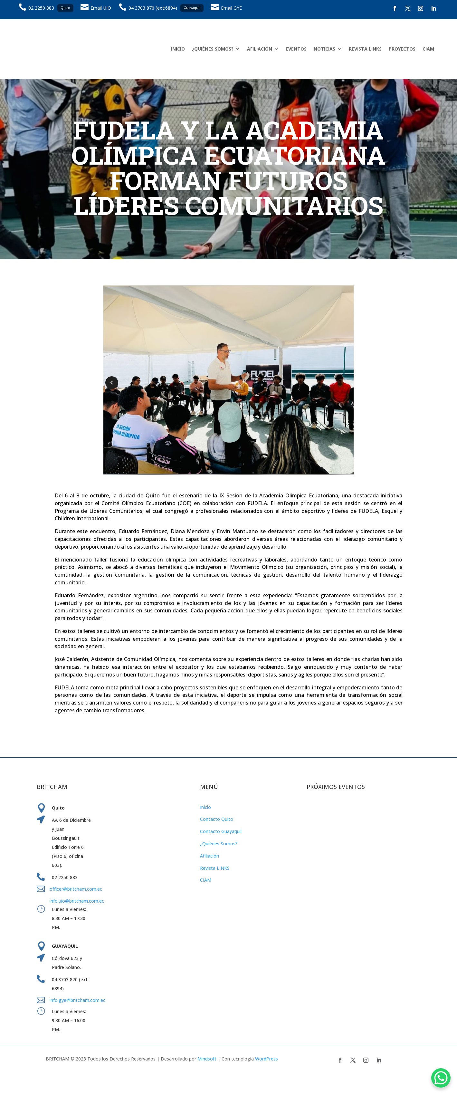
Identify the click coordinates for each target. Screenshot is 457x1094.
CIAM (428, 49)
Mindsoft (206, 1059)
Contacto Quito (216, 819)
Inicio (205, 807)
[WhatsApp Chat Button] (441, 1078)
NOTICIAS (324, 49)
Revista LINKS (215, 868)
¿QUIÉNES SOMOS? (212, 49)
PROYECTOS (402, 49)
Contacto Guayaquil (221, 831)
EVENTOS (296, 49)
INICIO (178, 49)
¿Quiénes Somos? (219, 843)
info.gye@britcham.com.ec (78, 1000)
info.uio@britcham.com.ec (77, 901)
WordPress (266, 1059)
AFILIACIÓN (259, 49)
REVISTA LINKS (365, 49)
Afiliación (209, 856)
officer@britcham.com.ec (76, 889)
